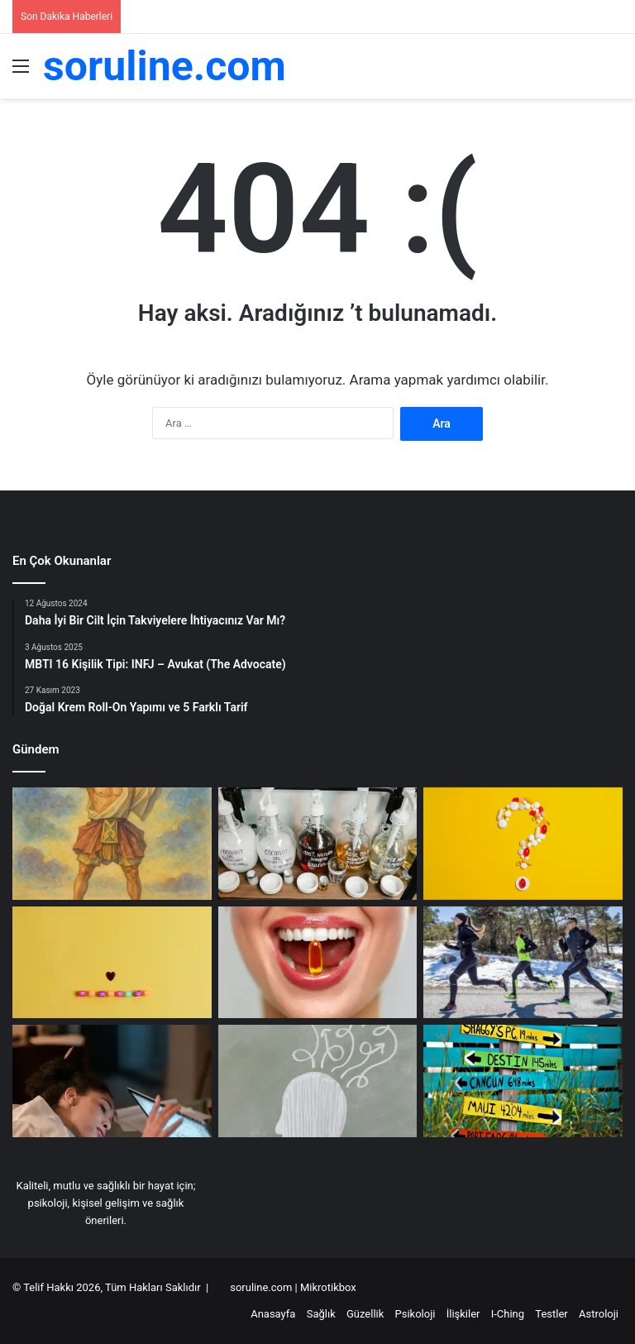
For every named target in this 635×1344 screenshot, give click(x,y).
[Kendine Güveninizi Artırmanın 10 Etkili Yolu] (112, 962)
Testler (551, 1314)
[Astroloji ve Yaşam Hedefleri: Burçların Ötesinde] (523, 1081)
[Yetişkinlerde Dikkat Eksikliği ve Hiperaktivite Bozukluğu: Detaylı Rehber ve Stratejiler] (112, 1081)
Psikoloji (415, 1314)
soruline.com (262, 1287)
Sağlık (321, 1314)
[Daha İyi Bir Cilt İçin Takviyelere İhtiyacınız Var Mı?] (318, 962)
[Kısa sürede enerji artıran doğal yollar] (523, 962)
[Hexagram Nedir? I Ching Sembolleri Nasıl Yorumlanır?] (112, 843)
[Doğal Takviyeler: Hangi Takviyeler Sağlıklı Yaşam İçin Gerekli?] (523, 843)
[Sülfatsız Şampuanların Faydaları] (318, 843)
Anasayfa (273, 1314)
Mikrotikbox (328, 1287)
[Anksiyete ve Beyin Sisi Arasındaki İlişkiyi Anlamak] (318, 1081)
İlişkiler (463, 1314)
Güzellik (365, 1314)
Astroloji (598, 1314)
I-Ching (507, 1314)
